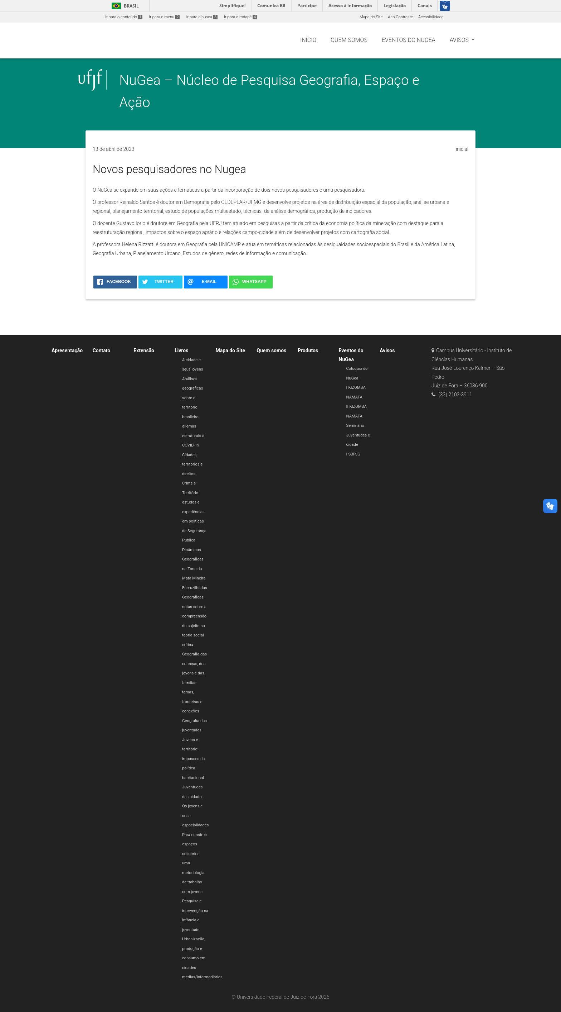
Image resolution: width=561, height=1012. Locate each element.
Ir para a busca (202, 17)
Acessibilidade (430, 17)
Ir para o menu (164, 17)
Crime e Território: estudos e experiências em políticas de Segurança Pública (194, 512)
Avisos (387, 350)
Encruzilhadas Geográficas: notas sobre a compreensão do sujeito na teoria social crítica (194, 616)
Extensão (143, 350)
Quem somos (271, 350)
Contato (102, 350)
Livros (181, 350)
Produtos (308, 350)
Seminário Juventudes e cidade (358, 435)
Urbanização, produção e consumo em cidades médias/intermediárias (202, 958)
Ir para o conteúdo (123, 17)
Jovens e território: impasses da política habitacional (193, 758)
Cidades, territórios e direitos (192, 464)
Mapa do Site (371, 17)
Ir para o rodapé (240, 17)
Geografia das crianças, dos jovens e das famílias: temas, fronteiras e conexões (194, 682)
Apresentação (67, 350)
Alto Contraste (400, 17)
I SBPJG (353, 454)
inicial (462, 149)
